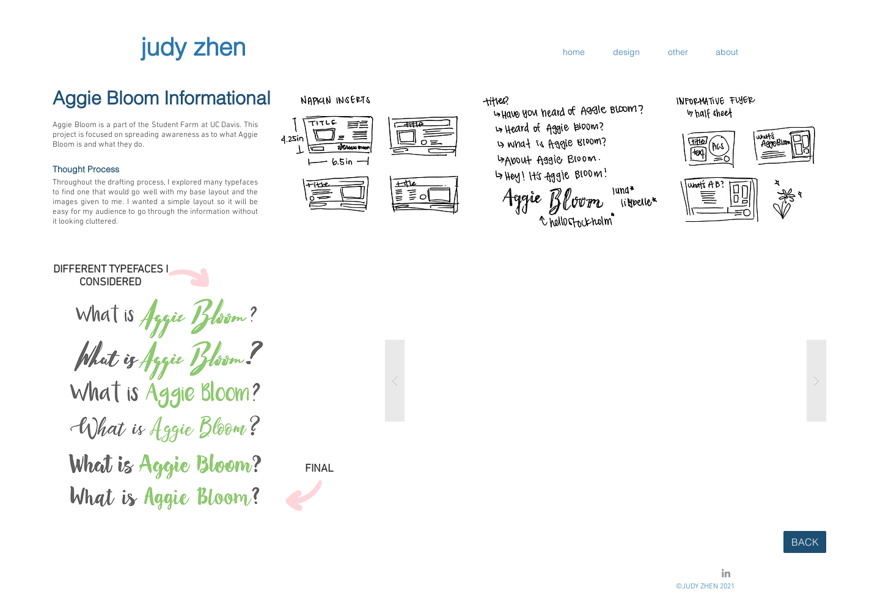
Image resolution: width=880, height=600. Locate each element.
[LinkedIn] (726, 573)
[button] (605, 381)
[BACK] (804, 542)
